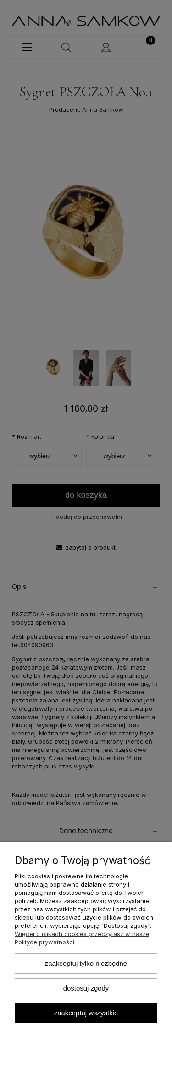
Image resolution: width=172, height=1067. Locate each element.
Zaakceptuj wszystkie (86, 1013)
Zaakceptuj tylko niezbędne (86, 963)
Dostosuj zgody (86, 988)
